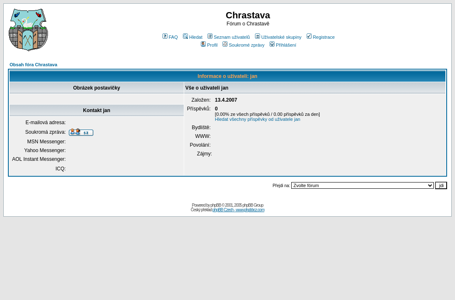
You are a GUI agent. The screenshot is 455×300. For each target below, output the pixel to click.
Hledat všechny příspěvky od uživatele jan (257, 119)
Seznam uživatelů (229, 37)
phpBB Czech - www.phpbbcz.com (238, 210)
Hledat (192, 37)
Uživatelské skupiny (278, 37)
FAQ (170, 37)
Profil (209, 45)
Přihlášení (283, 45)
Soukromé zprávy (243, 45)
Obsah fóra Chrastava (33, 64)
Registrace (321, 37)
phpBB (215, 205)
